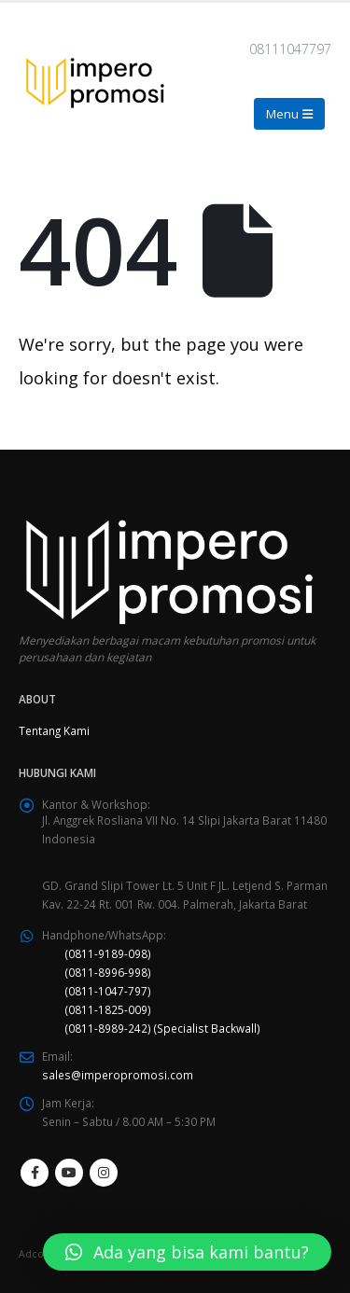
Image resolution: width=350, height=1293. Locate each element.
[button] (187, 1252)
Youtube (69, 1173)
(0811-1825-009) (108, 1009)
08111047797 (290, 49)
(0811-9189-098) (108, 953)
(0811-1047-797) (108, 990)
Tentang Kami (54, 730)
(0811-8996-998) (108, 972)
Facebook (35, 1173)
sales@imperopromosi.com (117, 1074)
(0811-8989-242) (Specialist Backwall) (162, 1028)
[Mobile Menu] (289, 114)
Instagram (104, 1173)
